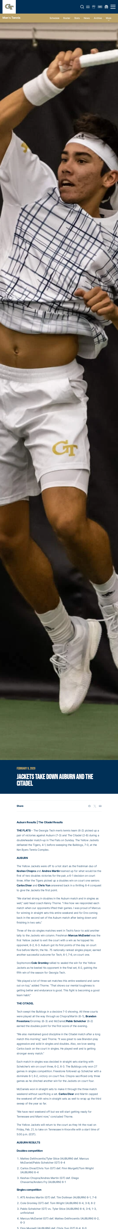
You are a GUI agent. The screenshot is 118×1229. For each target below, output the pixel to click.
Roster (66, 18)
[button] (82, 7)
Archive (98, 18)
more (108, 18)
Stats (77, 18)
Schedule (54, 18)
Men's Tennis (11, 17)
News (87, 18)
